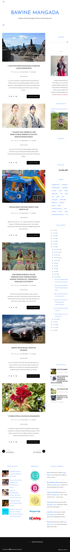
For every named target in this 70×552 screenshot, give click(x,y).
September (57, 257)
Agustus (56, 260)
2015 (54, 330)
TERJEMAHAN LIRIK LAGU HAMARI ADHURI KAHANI (16, 503)
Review (60, 211)
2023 (54, 235)
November (56, 252)
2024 (54, 233)
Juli (55, 263)
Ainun (48, 472)
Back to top (63, 549)
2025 (54, 230)
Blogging (54, 190)
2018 (54, 322)
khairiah (49, 522)
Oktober (56, 255)
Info (63, 196)
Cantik (60, 190)
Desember (56, 249)
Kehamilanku (63, 199)
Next (40, 56)
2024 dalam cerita (55, 484)
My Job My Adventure (57, 208)
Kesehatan (54, 202)
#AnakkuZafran (55, 187)
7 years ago (16, 72)
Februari (56, 277)
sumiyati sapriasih (52, 492)
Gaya (53, 196)
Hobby (58, 196)
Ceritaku (66, 190)
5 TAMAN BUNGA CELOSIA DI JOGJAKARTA (24, 416)
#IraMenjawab (65, 187)
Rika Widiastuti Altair (53, 482)
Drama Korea (55, 193)
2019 (54, 246)
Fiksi (61, 193)
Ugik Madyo (50, 512)
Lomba (59, 205)
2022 (54, 238)
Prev (35, 56)
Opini (65, 208)
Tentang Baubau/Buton (57, 214)
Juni (55, 266)
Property (54, 211)
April (55, 271)
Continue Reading (33, 96)
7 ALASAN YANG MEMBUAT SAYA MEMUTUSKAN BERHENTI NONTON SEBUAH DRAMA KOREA (23, 134)
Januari (56, 319)
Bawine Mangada (35, 12)
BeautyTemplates (17, 549)
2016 (54, 327)
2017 (54, 324)
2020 (54, 244)
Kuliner (53, 205)
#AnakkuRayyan (55, 184)
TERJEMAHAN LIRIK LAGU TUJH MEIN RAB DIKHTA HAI (15, 474)
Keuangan (61, 202)
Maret (55, 274)
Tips (67, 214)
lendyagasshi (50, 502)
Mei (55, 268)
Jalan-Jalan (54, 199)
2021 (54, 241)
